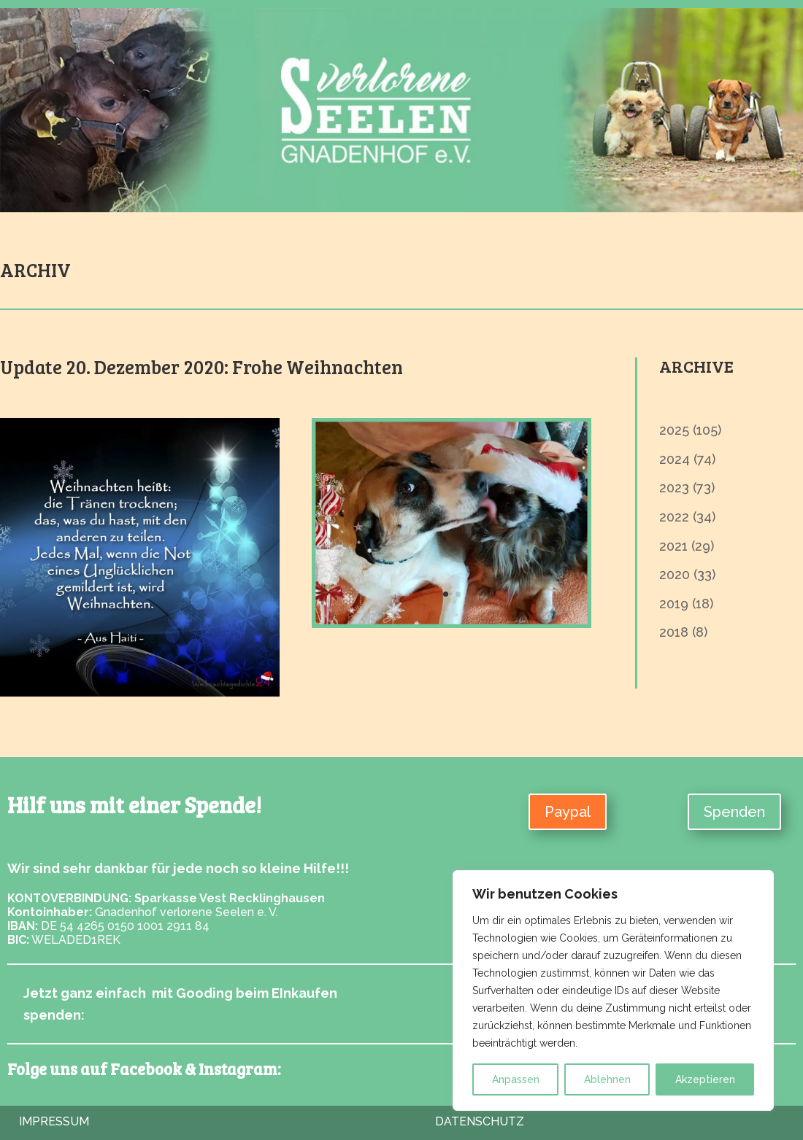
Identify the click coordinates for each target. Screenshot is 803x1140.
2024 (674, 459)
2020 (674, 574)
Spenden (734, 812)
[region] (613, 990)
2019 (673, 603)
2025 (674, 430)
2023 (674, 487)
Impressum (54, 1121)
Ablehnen (607, 1079)
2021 (673, 546)
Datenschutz (479, 1121)
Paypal (568, 812)
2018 (673, 632)
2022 (674, 516)
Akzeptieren (705, 1079)
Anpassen (515, 1079)
